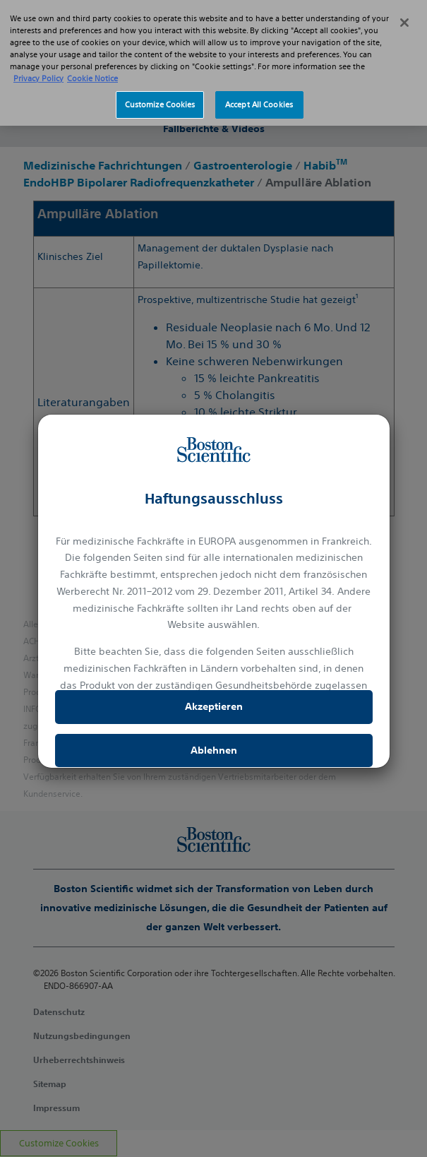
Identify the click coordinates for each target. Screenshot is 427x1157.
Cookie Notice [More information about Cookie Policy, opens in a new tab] (92, 58)
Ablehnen (214, 750)
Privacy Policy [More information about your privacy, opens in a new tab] (38, 58)
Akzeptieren (214, 706)
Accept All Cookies (259, 84)
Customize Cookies (160, 84)
